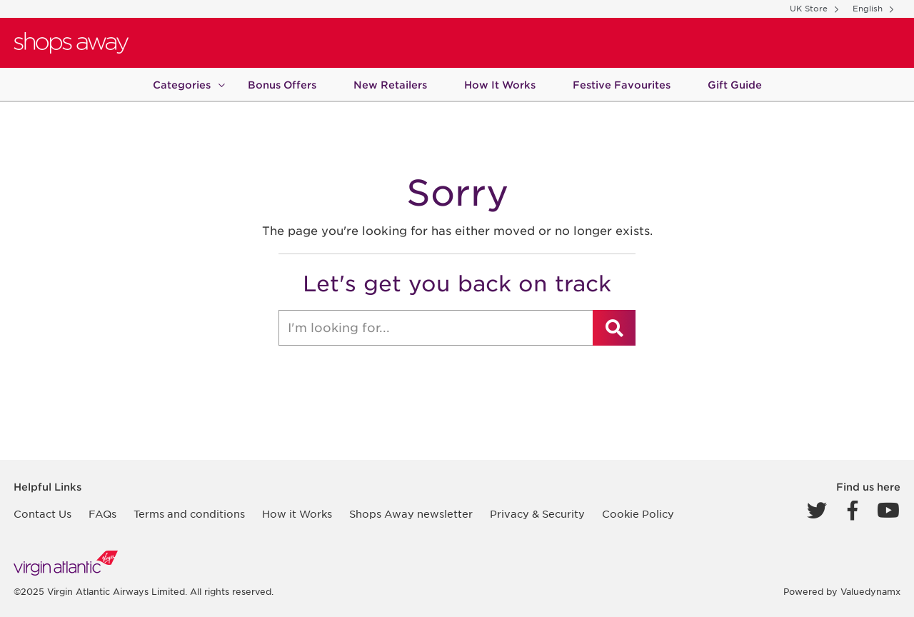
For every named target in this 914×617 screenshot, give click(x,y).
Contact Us (42, 514)
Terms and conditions (189, 514)
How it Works (297, 514)
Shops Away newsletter (411, 514)
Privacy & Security (537, 514)
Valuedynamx (870, 591)
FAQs (102, 514)
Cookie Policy (638, 514)
